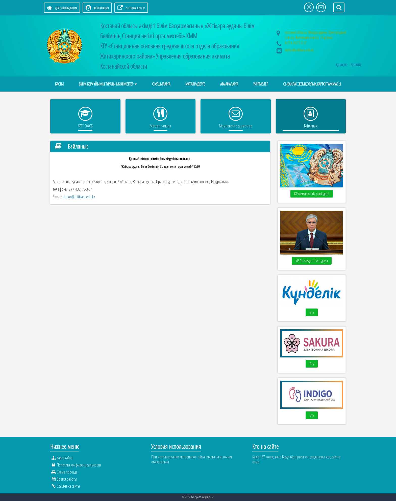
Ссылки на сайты (68, 486)
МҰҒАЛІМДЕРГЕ (195, 84)
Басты (59, 84)
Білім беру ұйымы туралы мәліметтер (106, 84)
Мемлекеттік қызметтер (235, 126)
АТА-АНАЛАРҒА (229, 84)
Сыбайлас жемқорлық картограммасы (312, 84)
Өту (311, 312)
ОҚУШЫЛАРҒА (161, 84)
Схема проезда (67, 472)
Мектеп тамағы (160, 126)
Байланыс (310, 126)
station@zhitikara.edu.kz (299, 50)
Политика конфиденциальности (79, 464)
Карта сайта (64, 457)
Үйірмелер (260, 84)
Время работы (67, 479)
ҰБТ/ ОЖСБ (85, 126)
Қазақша (342, 64)
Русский (356, 64)
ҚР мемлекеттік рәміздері (311, 194)
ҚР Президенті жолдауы (311, 261)
